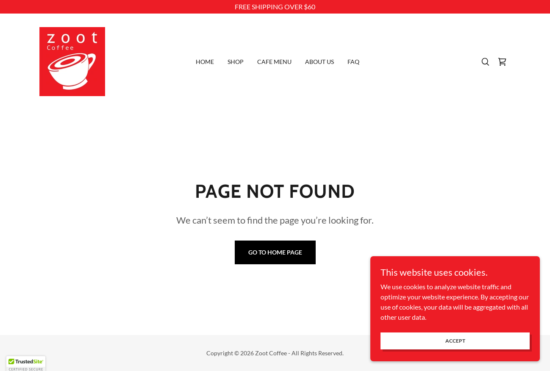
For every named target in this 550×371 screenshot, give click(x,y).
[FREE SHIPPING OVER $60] (275, 7)
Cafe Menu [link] (274, 61)
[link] (72, 61)
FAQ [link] (353, 61)
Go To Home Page (275, 252)
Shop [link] (236, 61)
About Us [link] (319, 61)
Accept (455, 352)
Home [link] (205, 61)
